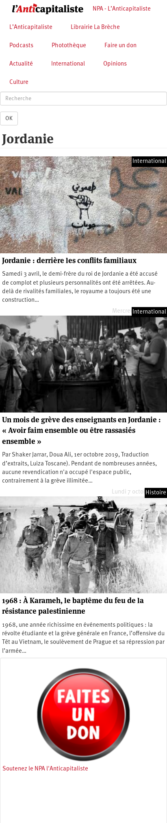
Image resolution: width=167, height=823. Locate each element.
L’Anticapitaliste (30, 27)
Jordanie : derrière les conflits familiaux (69, 260)
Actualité (21, 64)
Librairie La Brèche (95, 27)
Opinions (115, 64)
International (68, 64)
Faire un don (120, 46)
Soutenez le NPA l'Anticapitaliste (45, 769)
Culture (18, 82)
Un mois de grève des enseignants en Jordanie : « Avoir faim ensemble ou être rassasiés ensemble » (81, 430)
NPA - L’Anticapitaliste (122, 9)
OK (9, 118)
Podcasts (21, 46)
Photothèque (69, 46)
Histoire (155, 493)
